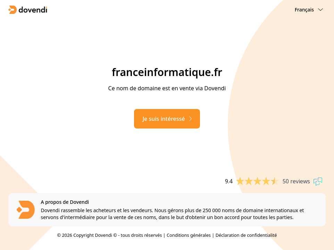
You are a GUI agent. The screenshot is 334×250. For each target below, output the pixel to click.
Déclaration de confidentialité (246, 235)
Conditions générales (189, 235)
